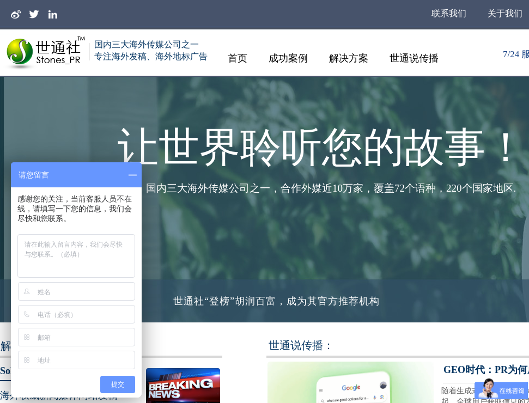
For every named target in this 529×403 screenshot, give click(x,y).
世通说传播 (414, 58)
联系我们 (448, 13)
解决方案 (348, 58)
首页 (237, 58)
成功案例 (288, 58)
